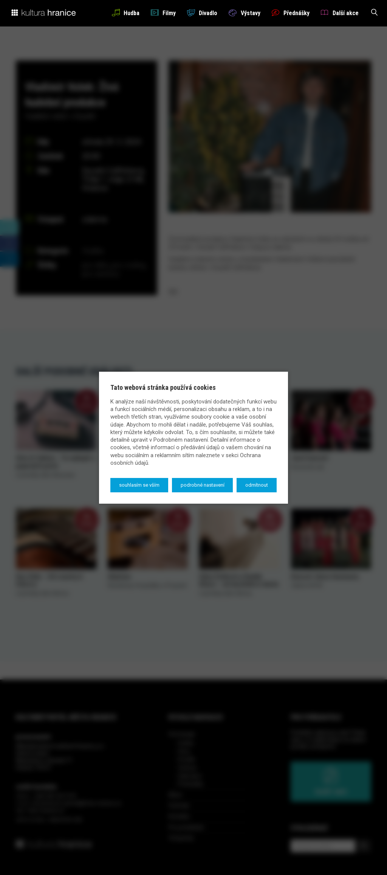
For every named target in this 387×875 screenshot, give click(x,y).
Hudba (125, 13)
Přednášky (291, 13)
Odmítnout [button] (256, 485)
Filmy (163, 13)
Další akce (340, 13)
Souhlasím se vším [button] (139, 485)
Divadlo (202, 13)
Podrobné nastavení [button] (202, 485)
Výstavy (244, 13)
